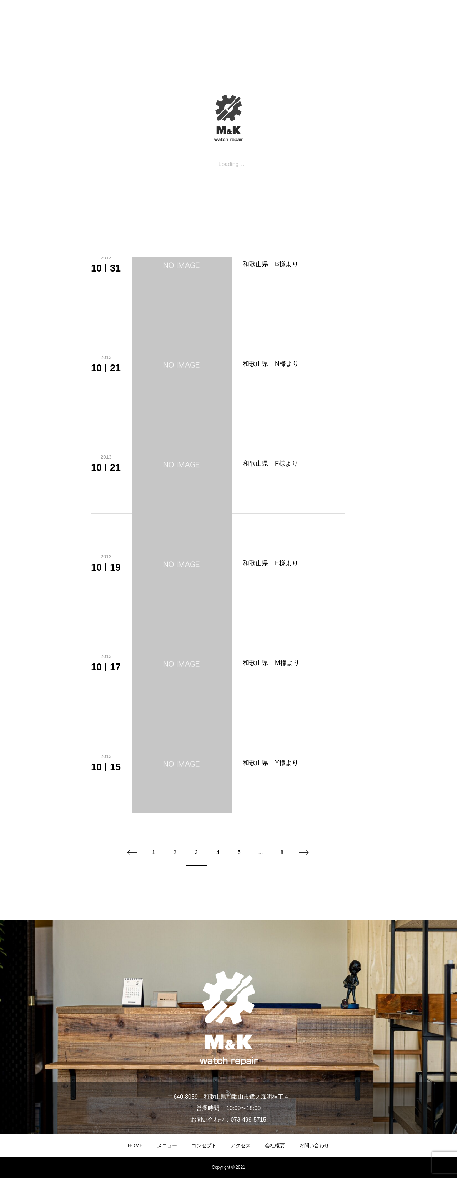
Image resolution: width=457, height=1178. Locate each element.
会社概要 (275, 1145)
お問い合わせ (314, 1145)
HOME (135, 1145)
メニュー (167, 1145)
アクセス (241, 1145)
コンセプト (203, 1145)
